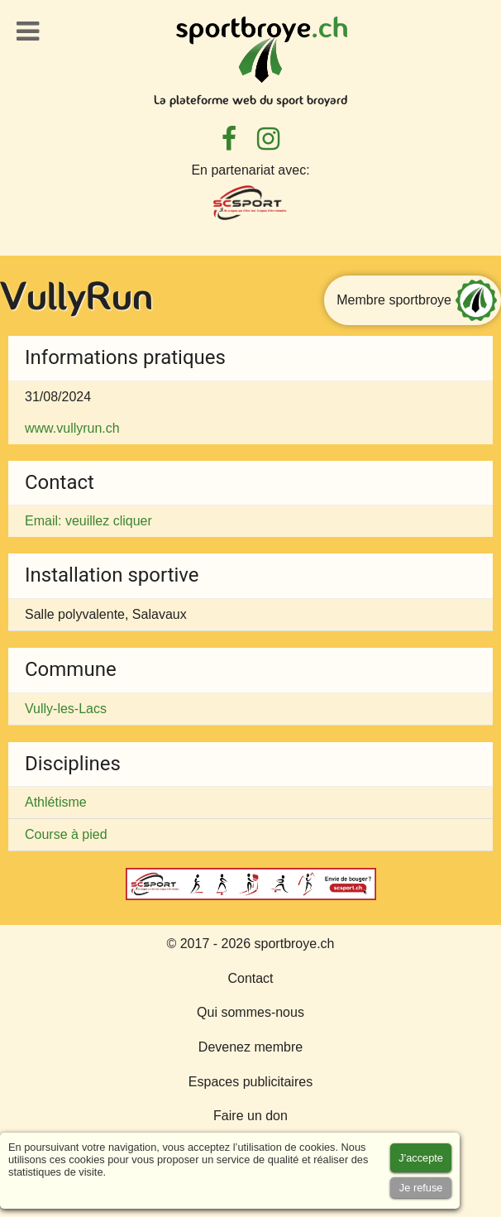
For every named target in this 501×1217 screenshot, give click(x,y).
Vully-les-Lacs (66, 709)
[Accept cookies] (420, 1157)
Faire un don (250, 1116)
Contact (250, 978)
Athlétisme (56, 802)
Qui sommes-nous (250, 1012)
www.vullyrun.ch (72, 428)
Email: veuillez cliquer (88, 521)
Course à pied (66, 834)
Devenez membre (250, 1047)
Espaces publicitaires (250, 1082)
